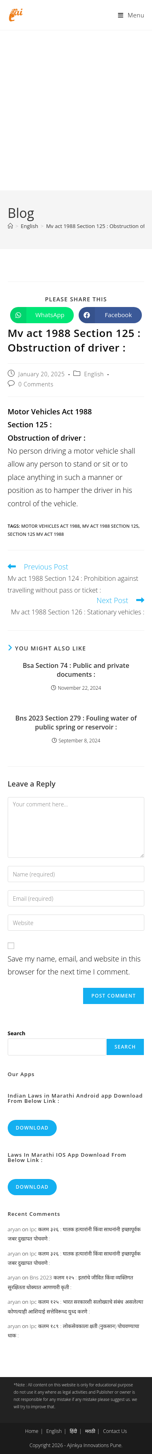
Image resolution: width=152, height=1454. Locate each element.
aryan (14, 1229)
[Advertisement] (76, 110)
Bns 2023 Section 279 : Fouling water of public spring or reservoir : (76, 722)
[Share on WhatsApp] (42, 315)
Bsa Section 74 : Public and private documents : (76, 670)
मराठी (90, 1431)
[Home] (10, 226)
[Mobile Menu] (131, 15)
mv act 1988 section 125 (110, 526)
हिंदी (73, 1431)
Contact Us (115, 1431)
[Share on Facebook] (110, 315)
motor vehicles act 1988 (50, 526)
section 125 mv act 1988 (36, 534)
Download (32, 1127)
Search (17, 1033)
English (94, 374)
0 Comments (35, 384)
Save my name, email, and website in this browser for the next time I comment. (74, 965)
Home (32, 1431)
